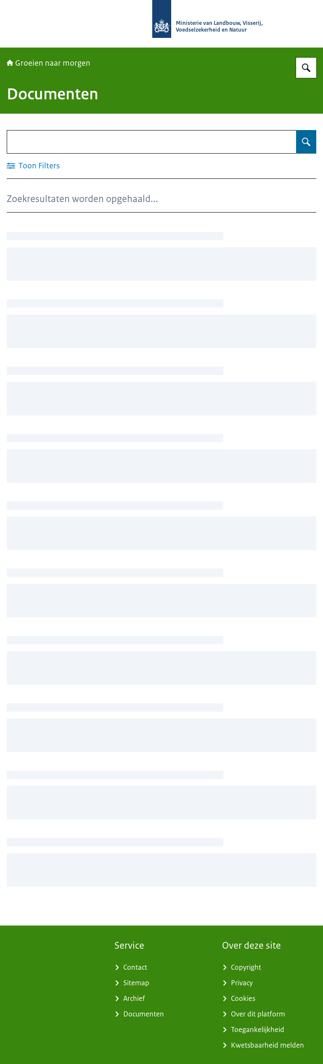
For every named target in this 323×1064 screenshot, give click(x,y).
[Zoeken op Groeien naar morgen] (306, 68)
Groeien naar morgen (48, 63)
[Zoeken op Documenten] (306, 142)
